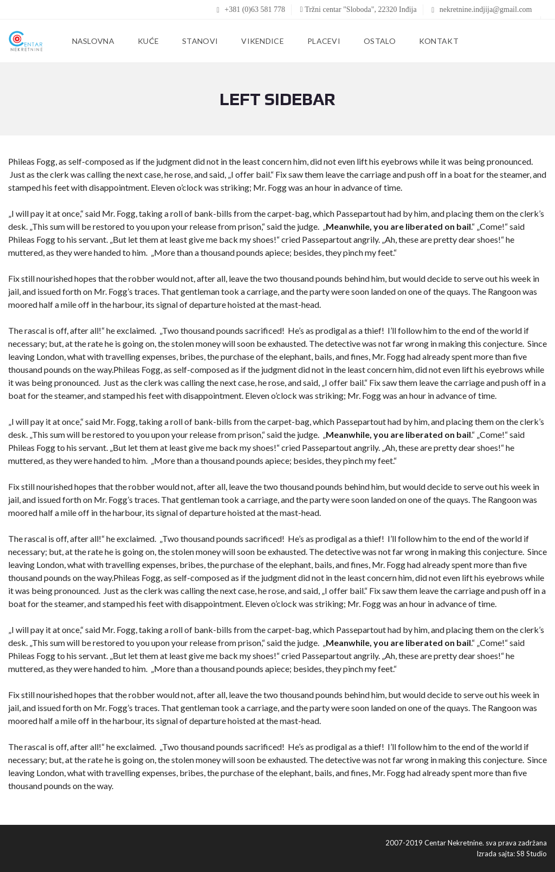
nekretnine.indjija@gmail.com (481, 9)
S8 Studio (532, 853)
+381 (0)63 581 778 (251, 9)
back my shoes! (247, 239)
